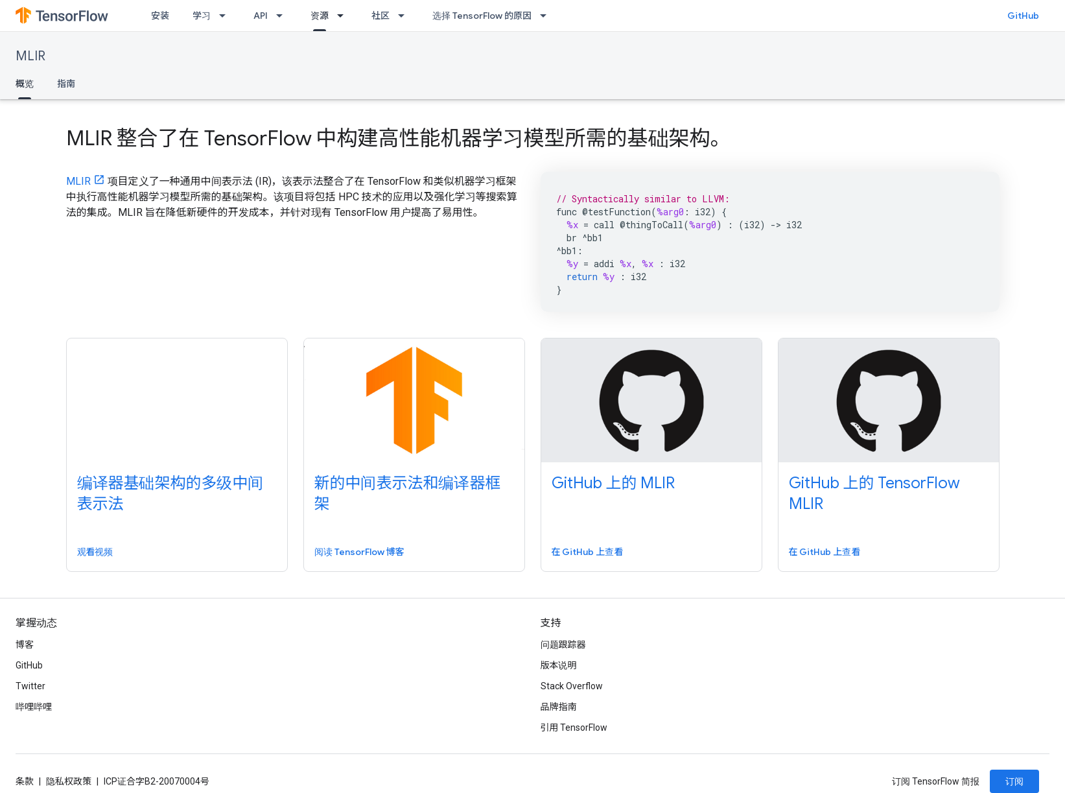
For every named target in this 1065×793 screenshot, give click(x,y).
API (260, 15)
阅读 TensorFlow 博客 (359, 552)
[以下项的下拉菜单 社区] (405, 15)
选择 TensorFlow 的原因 (482, 15)
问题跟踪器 (563, 644)
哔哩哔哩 (34, 707)
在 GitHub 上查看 (588, 552)
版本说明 (559, 665)
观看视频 (95, 552)
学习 (202, 15)
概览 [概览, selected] (25, 83)
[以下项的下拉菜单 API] (283, 15)
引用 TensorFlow (574, 727)
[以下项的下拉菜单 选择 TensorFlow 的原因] (547, 15)
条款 (25, 781)
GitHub (1023, 15)
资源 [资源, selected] (319, 15)
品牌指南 (559, 707)
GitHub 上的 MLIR (613, 483)
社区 (380, 15)
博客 (25, 644)
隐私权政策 (68, 781)
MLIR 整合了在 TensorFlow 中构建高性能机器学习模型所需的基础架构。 (398, 138)
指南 (66, 83)
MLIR (30, 56)
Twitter (30, 686)
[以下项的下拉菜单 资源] (344, 15)
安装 (160, 15)
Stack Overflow (572, 686)
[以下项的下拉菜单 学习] (226, 15)
